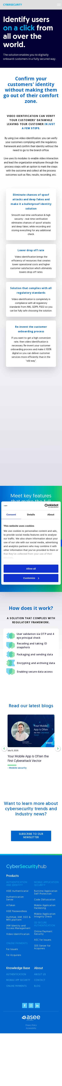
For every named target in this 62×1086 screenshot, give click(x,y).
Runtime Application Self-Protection (45, 892)
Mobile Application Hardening (45, 906)
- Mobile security (17, 768)
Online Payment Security (43, 933)
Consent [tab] (11, 514)
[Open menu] (59, 5)
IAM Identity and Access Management (18, 927)
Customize (31, 578)
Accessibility (31, 1028)
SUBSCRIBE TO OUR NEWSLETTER (31, 836)
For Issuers (12, 949)
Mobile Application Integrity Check (45, 915)
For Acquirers (13, 955)
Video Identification (18, 934)
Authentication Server (15, 898)
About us (40, 974)
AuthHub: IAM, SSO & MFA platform (18, 918)
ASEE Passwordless (16, 911)
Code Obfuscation (44, 900)
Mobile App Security (18, 980)
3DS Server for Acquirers (42, 947)
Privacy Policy (31, 1025)
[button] (4, 748)
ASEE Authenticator (17, 891)
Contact (39, 980)
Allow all (31, 568)
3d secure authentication (44, 924)
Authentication (16, 974)
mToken (10, 905)
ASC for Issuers (42, 940)
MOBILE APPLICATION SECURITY (46, 884)
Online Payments (16, 986)
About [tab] (50, 514)
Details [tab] (31, 514)
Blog (37, 986)
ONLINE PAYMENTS (17, 943)
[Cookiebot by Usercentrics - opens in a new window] (45, 506)
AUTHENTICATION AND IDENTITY (16, 884)
